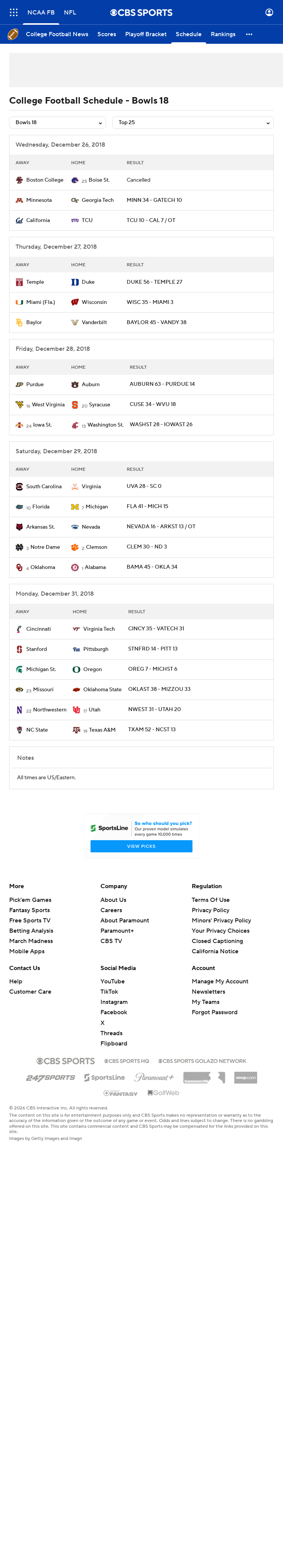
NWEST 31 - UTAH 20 (154, 709)
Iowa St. (42, 425)
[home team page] (19, 180)
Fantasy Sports (29, 910)
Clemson (96, 547)
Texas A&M (102, 730)
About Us (113, 900)
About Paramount (124, 920)
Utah (94, 709)
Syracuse (99, 404)
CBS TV (111, 941)
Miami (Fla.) (40, 302)
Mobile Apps (27, 951)
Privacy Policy (210, 910)
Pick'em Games (30, 900)
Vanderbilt (94, 322)
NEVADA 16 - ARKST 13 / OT (161, 526)
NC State (37, 730)
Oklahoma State (102, 689)
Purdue (35, 384)
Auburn (91, 384)
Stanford (36, 649)
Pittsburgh (95, 649)
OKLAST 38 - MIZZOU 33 (159, 689)
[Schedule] (188, 34)
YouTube (112, 981)
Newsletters (208, 992)
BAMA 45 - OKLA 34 (152, 567)
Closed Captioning (217, 941)
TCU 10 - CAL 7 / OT (151, 220)
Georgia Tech (98, 200)
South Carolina (44, 486)
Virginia (91, 486)
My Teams (205, 1002)
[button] (249, 34)
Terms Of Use (211, 900)
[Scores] (107, 34)
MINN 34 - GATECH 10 (154, 200)
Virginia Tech (99, 629)
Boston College (45, 180)
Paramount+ (117, 931)
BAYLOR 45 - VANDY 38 (156, 322)
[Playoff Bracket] (146, 34)
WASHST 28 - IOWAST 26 (161, 424)
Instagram (114, 1002)
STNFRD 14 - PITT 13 (153, 649)
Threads (111, 1033)
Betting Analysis (31, 931)
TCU (87, 220)
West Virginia (48, 404)
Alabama (95, 567)
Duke (88, 282)
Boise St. (99, 180)
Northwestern (50, 709)
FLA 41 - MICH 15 (147, 506)
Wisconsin (94, 302)
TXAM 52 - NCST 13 (152, 729)
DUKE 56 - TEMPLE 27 (154, 282)
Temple (35, 282)
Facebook (113, 1012)
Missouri (43, 689)
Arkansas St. (40, 527)
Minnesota (39, 200)
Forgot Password (215, 1012)
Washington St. (105, 425)
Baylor (34, 322)
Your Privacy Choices (221, 931)
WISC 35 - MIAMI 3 (150, 302)
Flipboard (113, 1043)
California (38, 220)
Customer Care (30, 992)
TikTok (109, 992)
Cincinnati (38, 629)
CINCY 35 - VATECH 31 (156, 628)
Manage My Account (220, 981)
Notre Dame (45, 547)
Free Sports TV (30, 920)
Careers (111, 910)
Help (15, 981)
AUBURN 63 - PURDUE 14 (162, 384)
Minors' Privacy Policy (221, 920)
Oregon (92, 669)
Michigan (97, 506)
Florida (40, 506)
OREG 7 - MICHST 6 (152, 669)
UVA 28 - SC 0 (144, 486)
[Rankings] (223, 34)
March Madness (31, 941)
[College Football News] (57, 34)
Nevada (91, 527)
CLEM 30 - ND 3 (147, 546)
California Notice (215, 951)
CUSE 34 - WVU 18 (153, 404)
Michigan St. (41, 669)
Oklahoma (42, 567)
